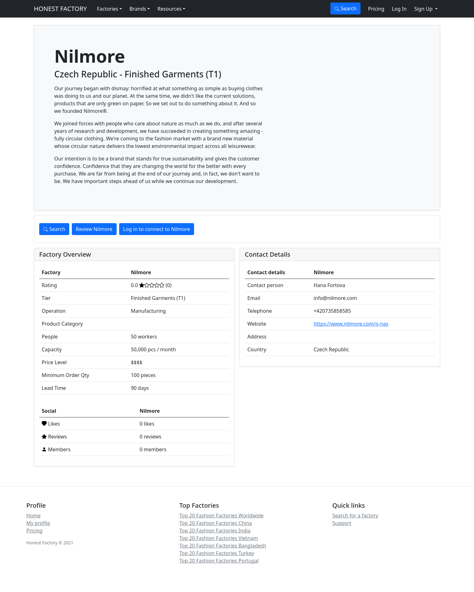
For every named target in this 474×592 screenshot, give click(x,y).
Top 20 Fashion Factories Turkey (216, 553)
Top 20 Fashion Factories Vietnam (218, 538)
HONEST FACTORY (60, 8)
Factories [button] (107, 8)
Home (33, 515)
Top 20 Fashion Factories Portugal (219, 560)
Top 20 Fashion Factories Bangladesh (222, 545)
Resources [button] (169, 8)
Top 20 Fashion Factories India (214, 530)
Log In (399, 8)
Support (341, 523)
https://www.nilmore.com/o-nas (350, 323)
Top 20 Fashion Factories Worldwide (221, 515)
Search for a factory (355, 515)
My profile (38, 523)
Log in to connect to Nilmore (156, 229)
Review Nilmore (94, 229)
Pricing (376, 8)
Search (345, 8)
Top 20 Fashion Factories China (215, 523)
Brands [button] (137, 8)
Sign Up (424, 8)
